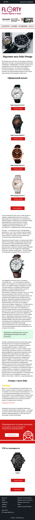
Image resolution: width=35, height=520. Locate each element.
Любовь (4, 504)
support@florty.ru (9, 512)
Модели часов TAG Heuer (25, 500)
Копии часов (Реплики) (24, 506)
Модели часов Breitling (24, 498)
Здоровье (5, 502)
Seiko (11, 232)
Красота (4, 498)
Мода (3, 500)
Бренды (4, 506)
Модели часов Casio (24, 502)
